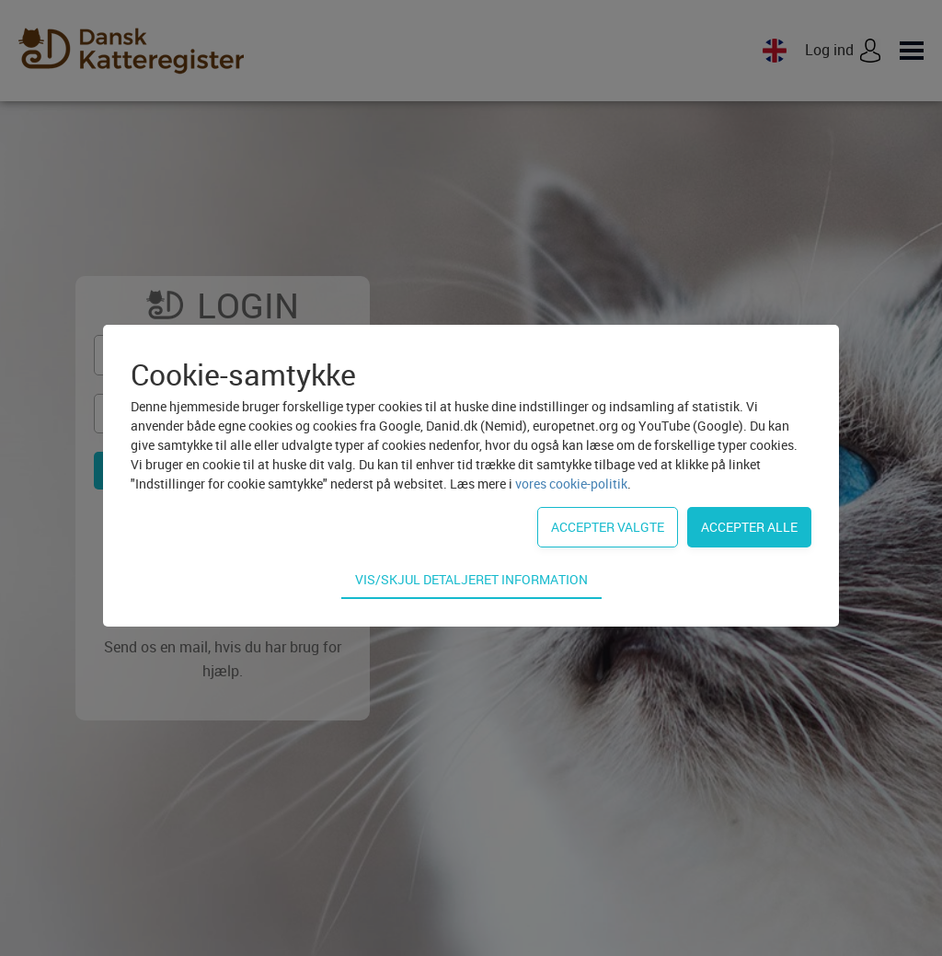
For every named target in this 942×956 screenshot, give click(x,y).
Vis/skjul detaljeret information (471, 579)
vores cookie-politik (571, 483)
